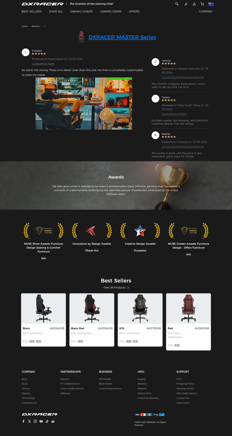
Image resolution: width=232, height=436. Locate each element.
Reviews (35, 26)
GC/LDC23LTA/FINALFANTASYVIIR (183, 77)
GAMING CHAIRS (81, 11)
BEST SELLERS (32, 11)
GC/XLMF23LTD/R (43, 63)
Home (25, 26)
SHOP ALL (56, 11)
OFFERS (134, 11)
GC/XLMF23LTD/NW (174, 114)
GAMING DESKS (111, 11)
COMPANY (206, 11)
